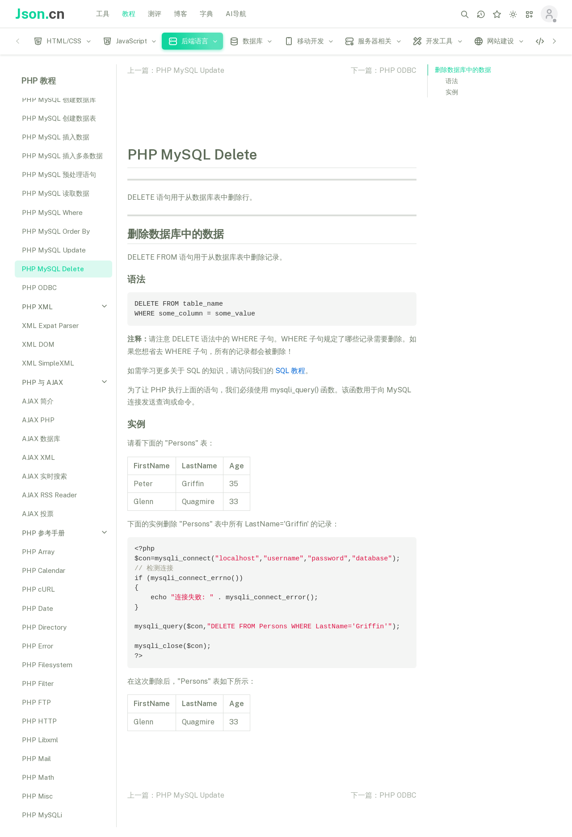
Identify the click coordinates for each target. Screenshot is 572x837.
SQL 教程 (290, 370)
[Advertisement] (494, 242)
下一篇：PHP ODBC (383, 70)
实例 (452, 92)
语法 (452, 80)
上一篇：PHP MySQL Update (175, 70)
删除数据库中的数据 (463, 69)
